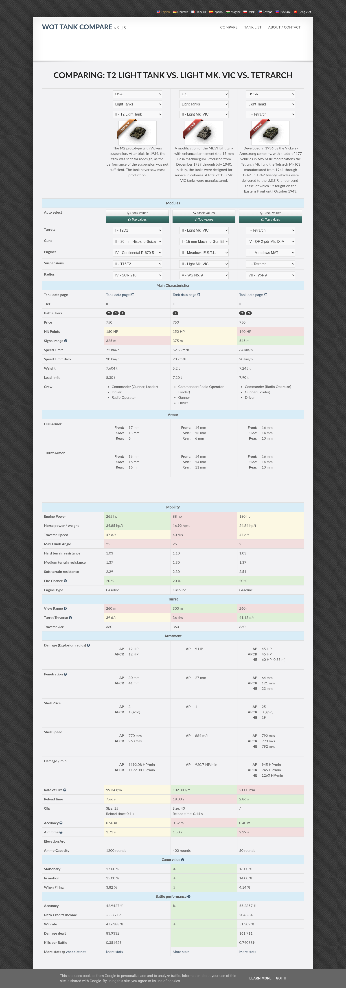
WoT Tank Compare (84, 27)
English (163, 12)
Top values (137, 219)
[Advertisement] (173, 48)
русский (283, 12)
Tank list (252, 27)
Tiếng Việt (302, 12)
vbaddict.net (76, 951)
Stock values (137, 213)
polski (249, 12)
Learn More (260, 978)
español (216, 12)
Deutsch (180, 12)
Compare (228, 27)
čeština (265, 12)
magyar (233, 12)
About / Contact (284, 27)
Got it (281, 978)
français (198, 12)
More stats (114, 951)
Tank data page (120, 294)
